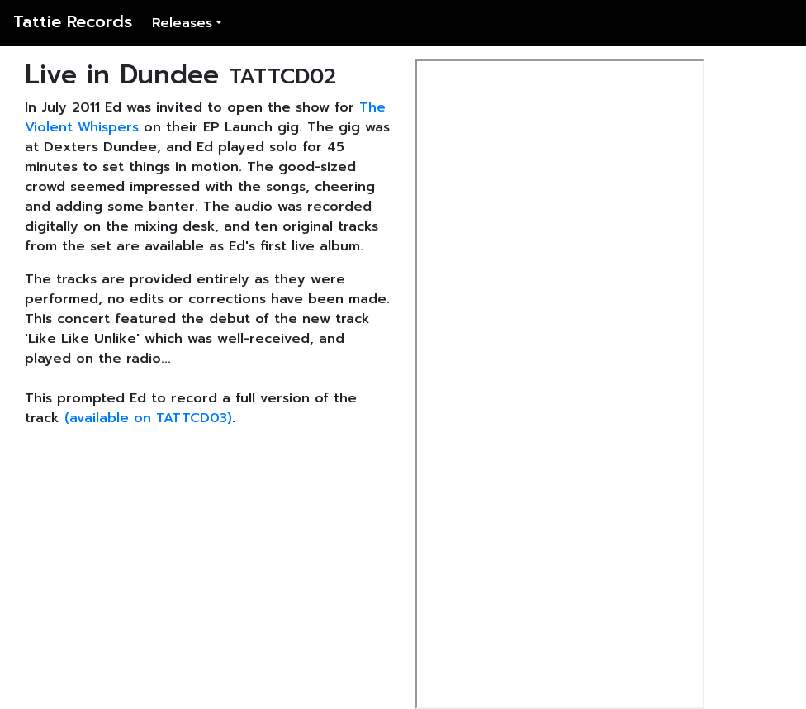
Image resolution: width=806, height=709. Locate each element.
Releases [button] (182, 23)
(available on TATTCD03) (148, 418)
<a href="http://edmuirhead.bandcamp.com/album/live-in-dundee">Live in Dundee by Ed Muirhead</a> (559, 384)
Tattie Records (72, 21)
